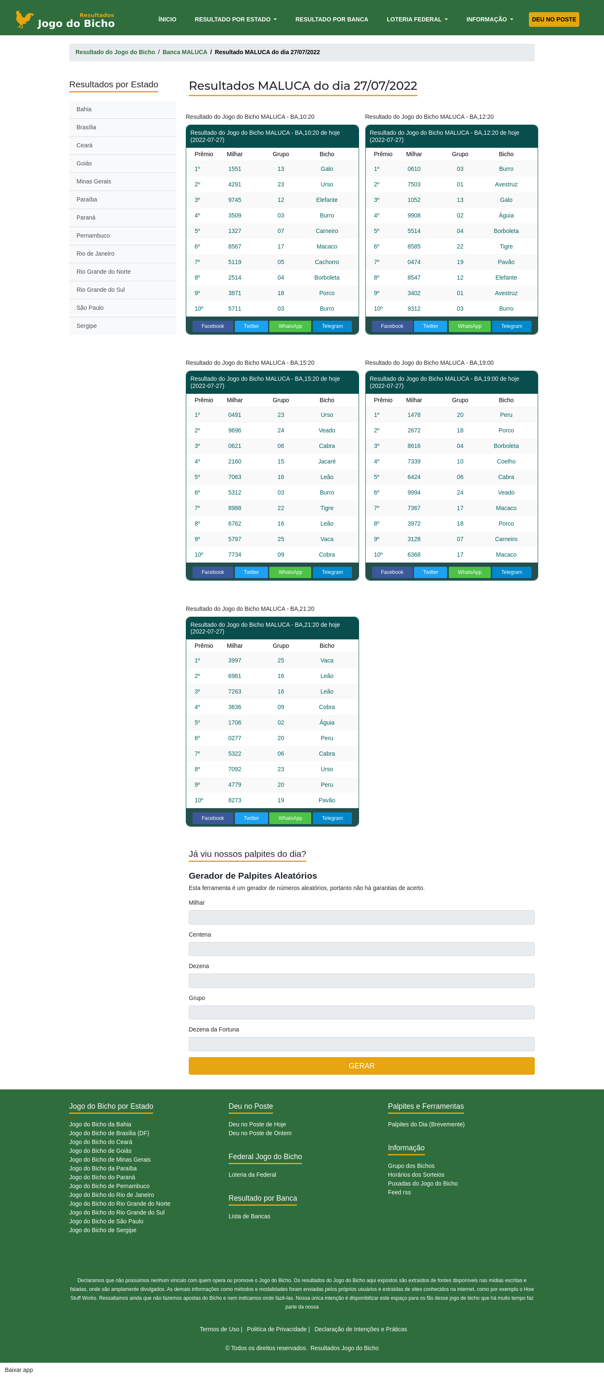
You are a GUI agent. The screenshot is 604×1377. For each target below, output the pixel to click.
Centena (200, 934)
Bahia (84, 109)
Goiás (84, 163)
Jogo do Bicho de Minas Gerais (110, 1159)
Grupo (197, 998)
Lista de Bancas (250, 1216)
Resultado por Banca (331, 19)
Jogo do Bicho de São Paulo (106, 1221)
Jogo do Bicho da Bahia (100, 1124)
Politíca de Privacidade (277, 1329)
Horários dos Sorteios (416, 1174)
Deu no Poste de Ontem (260, 1133)
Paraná (86, 217)
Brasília (86, 127)
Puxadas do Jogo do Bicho (423, 1183)
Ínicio (169, 19)
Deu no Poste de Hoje (257, 1124)
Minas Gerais (94, 181)
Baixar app (19, 1370)
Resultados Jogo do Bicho (344, 1348)
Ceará (85, 145)
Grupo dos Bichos (411, 1165)
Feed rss (399, 1192)
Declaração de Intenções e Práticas (361, 1329)
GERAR (362, 1066)
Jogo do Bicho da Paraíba (103, 1168)
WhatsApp (290, 326)
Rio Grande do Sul (101, 289)
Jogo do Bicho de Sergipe (102, 1230)
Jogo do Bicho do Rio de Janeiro (111, 1194)
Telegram (332, 326)
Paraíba (87, 199)
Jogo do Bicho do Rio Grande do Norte (119, 1203)
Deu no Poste (554, 19)
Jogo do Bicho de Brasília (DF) (109, 1133)
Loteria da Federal (252, 1174)
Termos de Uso (219, 1329)
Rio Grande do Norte (104, 271)
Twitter (251, 326)
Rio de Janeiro (96, 253)
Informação (487, 19)
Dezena (199, 966)
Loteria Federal (415, 19)
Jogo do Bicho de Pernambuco (109, 1186)
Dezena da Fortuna (214, 1029)
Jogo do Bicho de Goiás (100, 1150)
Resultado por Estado (233, 19)
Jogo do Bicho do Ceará (100, 1142)
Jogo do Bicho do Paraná (102, 1177)
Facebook (213, 326)
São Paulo (90, 307)
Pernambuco (93, 235)
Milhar (197, 902)
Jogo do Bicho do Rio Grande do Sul (116, 1212)
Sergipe (87, 325)
